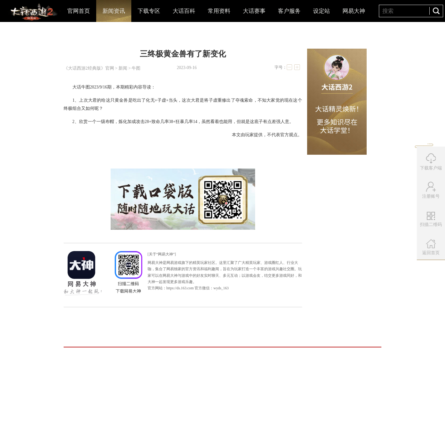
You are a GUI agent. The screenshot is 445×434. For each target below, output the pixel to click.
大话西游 (33, 13)
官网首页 (78, 11)
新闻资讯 (113, 11)
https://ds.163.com (180, 288)
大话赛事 (254, 11)
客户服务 (289, 11)
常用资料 (219, 11)
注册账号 (431, 190)
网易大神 (354, 11)
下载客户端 (431, 161)
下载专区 (149, 11)
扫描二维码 (431, 221)
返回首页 (431, 247)
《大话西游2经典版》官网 (89, 68)
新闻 (122, 68)
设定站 (321, 11)
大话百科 (184, 11)
